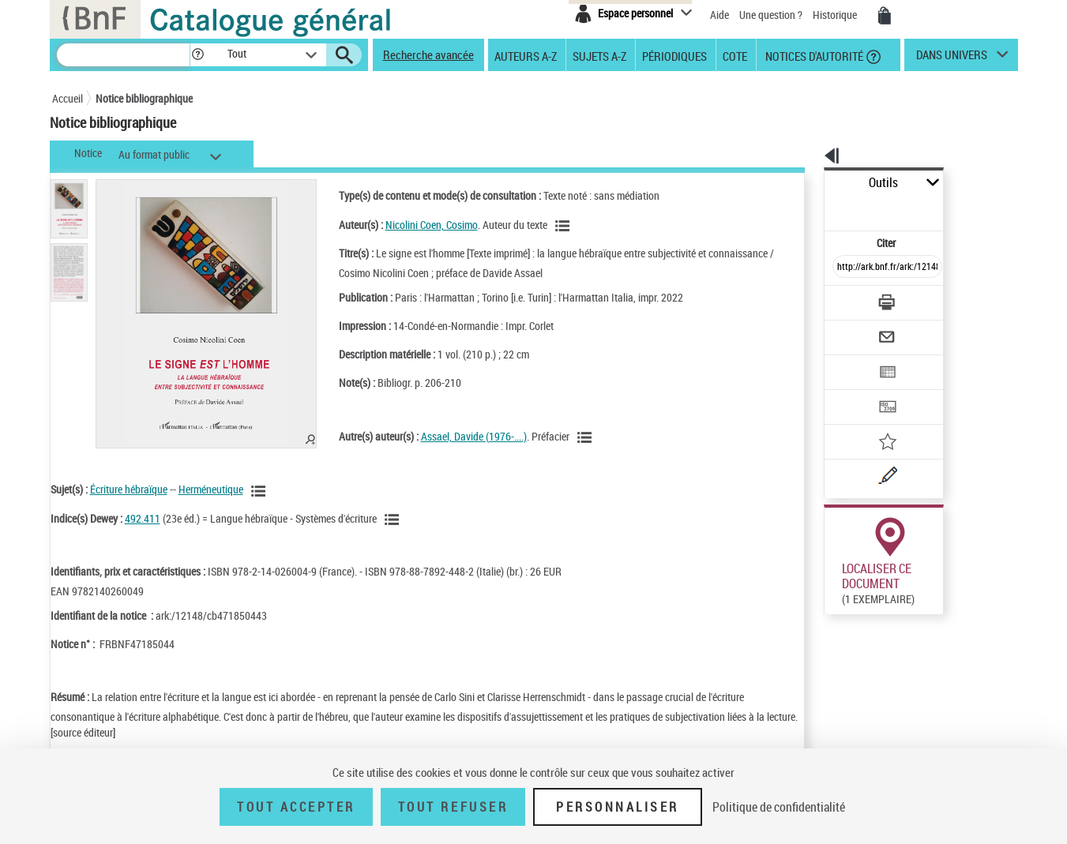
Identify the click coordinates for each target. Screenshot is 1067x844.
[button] (197, 54)
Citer (818, 208)
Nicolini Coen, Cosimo (410, 224)
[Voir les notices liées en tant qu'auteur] (543, 225)
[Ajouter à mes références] (853, 390)
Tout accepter (296, 807)
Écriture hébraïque (128, 489)
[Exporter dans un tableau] (854, 329)
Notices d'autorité (813, 55)
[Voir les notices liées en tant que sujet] (260, 491)
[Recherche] (123, 54)
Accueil (67, 98)
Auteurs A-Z (525, 55)
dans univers (951, 58)
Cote (735, 55)
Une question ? (770, 14)
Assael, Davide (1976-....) (452, 436)
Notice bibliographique (144, 98)
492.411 (142, 518)
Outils (806, 182)
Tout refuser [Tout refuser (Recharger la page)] (453, 807)
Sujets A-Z (599, 55)
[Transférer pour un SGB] (850, 360)
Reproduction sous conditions (945, 591)
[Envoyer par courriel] (843, 298)
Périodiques (674, 55)
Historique (836, 14)
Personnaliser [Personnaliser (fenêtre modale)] (617, 807)
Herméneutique (210, 489)
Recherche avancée (428, 54)
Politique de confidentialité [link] (778, 807)
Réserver (836, 591)
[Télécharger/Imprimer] (846, 267)
